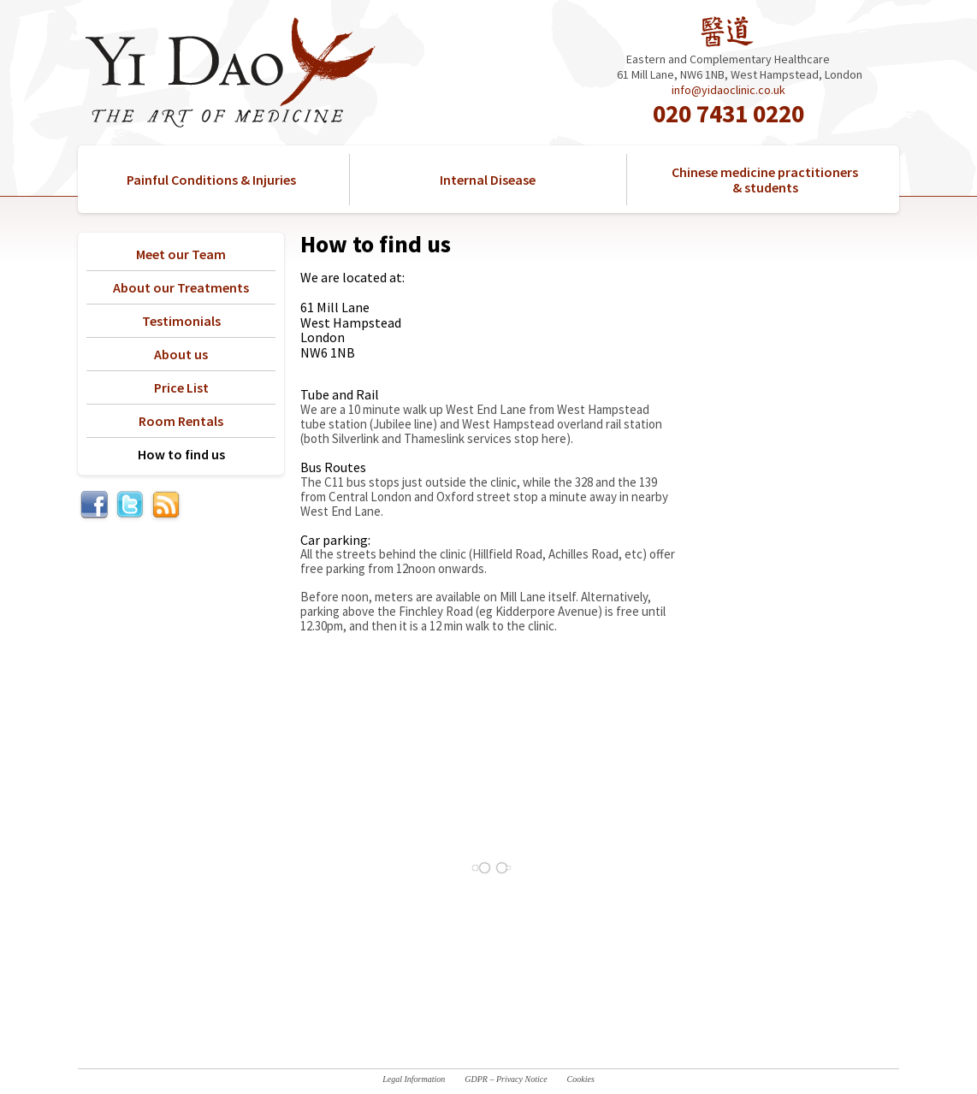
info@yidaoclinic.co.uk (728, 90)
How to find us (181, 454)
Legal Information (413, 1079)
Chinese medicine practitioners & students (765, 179)
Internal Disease (488, 179)
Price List (181, 387)
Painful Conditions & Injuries (211, 179)
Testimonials (181, 320)
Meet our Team (181, 254)
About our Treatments (181, 287)
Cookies (581, 1079)
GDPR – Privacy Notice (506, 1079)
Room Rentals (181, 420)
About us (181, 354)
